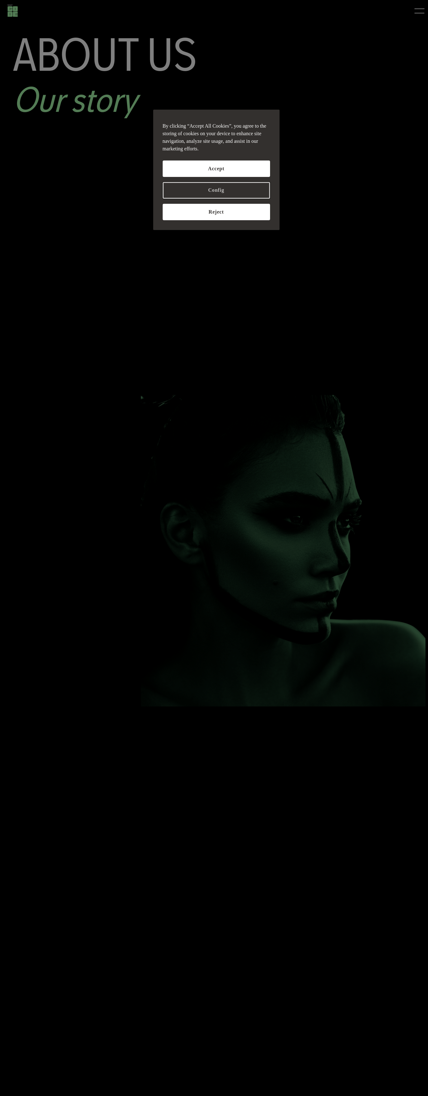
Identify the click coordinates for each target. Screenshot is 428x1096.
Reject (216, 212)
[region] (216, 170)
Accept (216, 168)
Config (216, 190)
